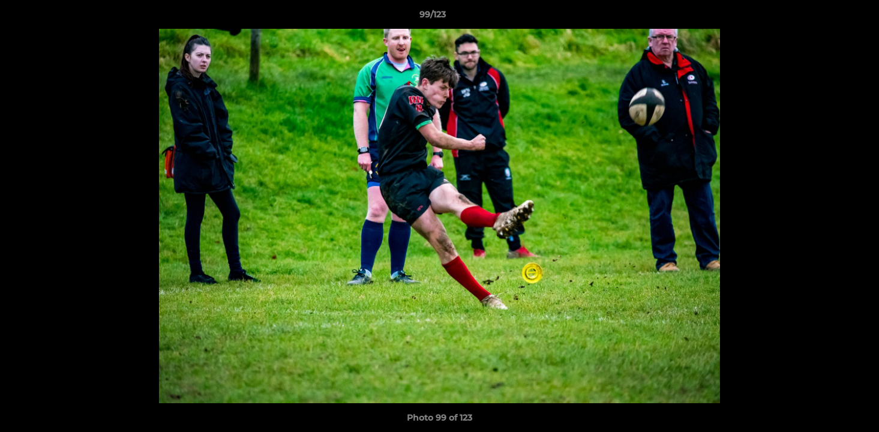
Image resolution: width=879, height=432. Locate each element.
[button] (828, 17)
